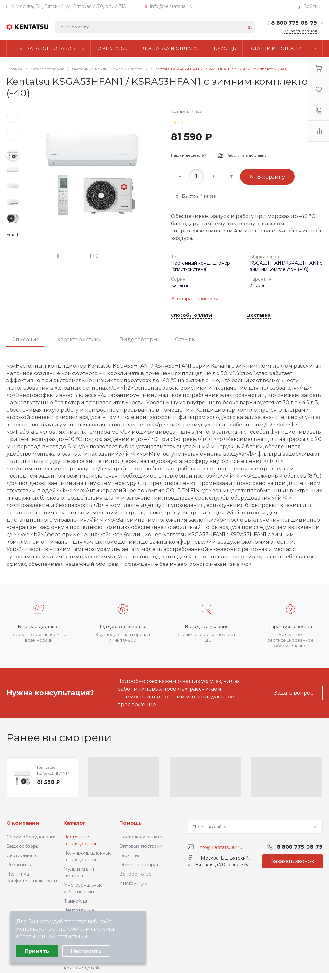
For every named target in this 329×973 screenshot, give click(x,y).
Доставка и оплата (140, 837)
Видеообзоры (138, 340)
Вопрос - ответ (136, 874)
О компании (22, 823)
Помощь (130, 823)
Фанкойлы (75, 901)
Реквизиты (18, 865)
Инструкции (133, 883)
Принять (37, 951)
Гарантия (129, 855)
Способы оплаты (191, 315)
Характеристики (79, 340)
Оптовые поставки (140, 846)
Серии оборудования (31, 837)
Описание (25, 340)
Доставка (259, 315)
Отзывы (185, 340)
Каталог (74, 823)
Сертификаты (22, 855)
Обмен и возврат (139, 865)
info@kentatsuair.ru (172, 6)
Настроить (86, 951)
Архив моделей (81, 968)
